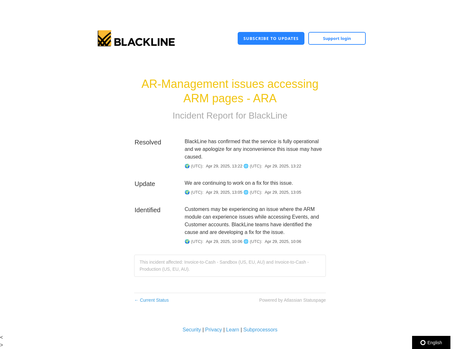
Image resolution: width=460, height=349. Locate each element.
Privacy (213, 329)
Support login (337, 38)
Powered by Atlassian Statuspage (292, 300)
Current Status (151, 300)
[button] (271, 38)
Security (191, 329)
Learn (232, 329)
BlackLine (268, 115)
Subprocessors (260, 329)
